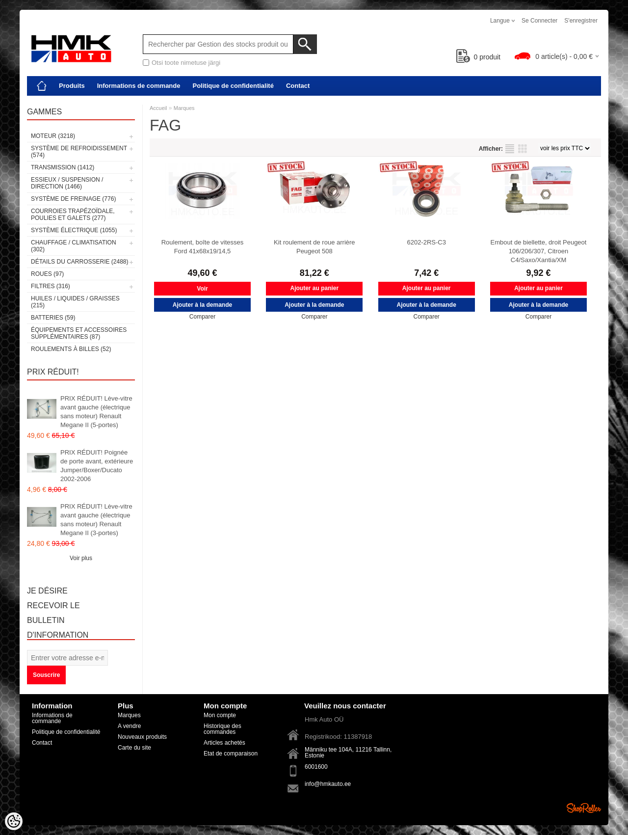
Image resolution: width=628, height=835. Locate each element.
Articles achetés (224, 743)
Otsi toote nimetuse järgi (186, 62)
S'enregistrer (581, 20)
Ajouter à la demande (202, 304)
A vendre (129, 726)
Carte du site (134, 748)
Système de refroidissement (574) (79, 152)
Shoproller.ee (584, 808)
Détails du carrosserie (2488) (80, 261)
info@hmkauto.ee (328, 784)
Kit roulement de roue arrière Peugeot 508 (314, 247)
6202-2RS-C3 (426, 242)
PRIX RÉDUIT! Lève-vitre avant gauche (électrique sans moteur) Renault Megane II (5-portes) (96, 412)
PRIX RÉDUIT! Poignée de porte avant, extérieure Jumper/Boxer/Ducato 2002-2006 (96, 466)
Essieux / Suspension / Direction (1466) (67, 183)
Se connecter (539, 20)
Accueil (158, 108)
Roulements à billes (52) (71, 349)
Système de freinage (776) (73, 198)
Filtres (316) (50, 286)
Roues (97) (47, 273)
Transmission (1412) (62, 167)
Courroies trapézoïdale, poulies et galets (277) (72, 214)
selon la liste (509, 148)
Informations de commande (139, 85)
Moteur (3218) (53, 136)
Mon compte (220, 715)
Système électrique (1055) (74, 230)
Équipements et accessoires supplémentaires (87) (79, 333)
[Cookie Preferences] (14, 821)
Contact (298, 85)
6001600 (316, 767)
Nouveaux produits (142, 737)
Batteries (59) (53, 317)
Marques (184, 108)
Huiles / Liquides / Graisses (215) (75, 302)
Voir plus (81, 558)
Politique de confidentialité (232, 85)
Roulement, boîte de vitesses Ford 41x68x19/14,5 (202, 247)
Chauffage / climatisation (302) (73, 246)
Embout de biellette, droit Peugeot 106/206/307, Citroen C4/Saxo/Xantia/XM (539, 251)
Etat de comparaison (231, 753)
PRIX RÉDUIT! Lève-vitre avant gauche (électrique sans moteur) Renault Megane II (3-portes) (96, 520)
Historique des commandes (222, 729)
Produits (72, 85)
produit (478, 57)
